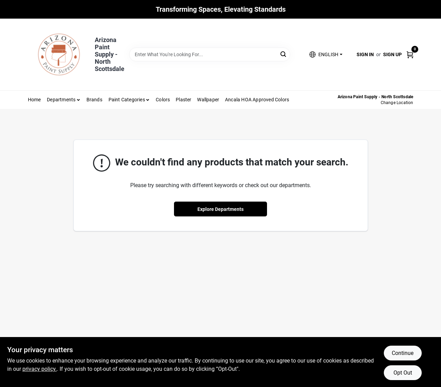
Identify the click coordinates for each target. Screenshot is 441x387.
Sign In (365, 54)
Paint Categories (127, 99)
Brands (94, 99)
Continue (402, 353)
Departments (61, 99)
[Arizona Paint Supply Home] (59, 54)
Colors (163, 99)
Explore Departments (220, 209)
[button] (325, 54)
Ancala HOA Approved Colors (257, 99)
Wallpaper (208, 99)
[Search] (284, 54)
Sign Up (392, 54)
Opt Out (402, 372)
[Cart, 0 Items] (410, 54)
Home (34, 99)
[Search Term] (209, 54)
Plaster (183, 99)
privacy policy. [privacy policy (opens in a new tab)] (39, 369)
